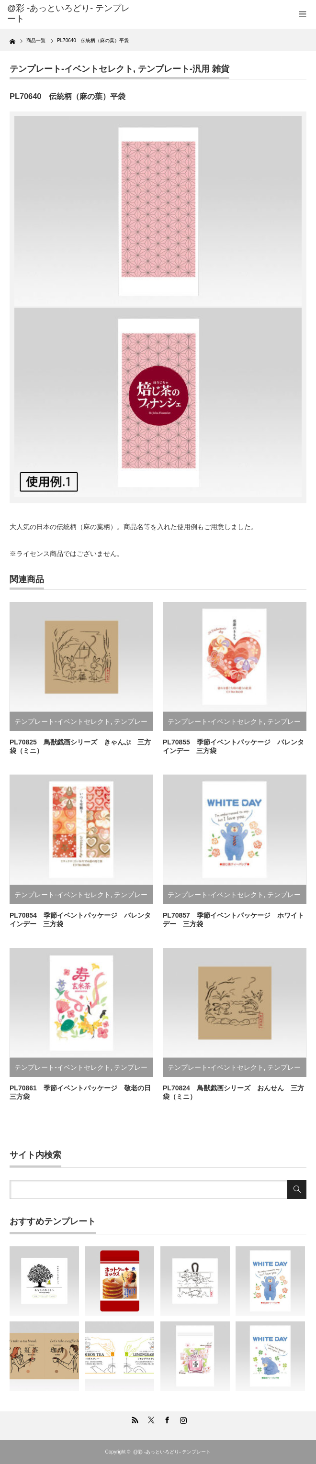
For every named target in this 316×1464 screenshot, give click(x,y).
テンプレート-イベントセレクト (71, 69)
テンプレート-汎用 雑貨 (183, 69)
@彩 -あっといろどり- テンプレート (68, 13)
